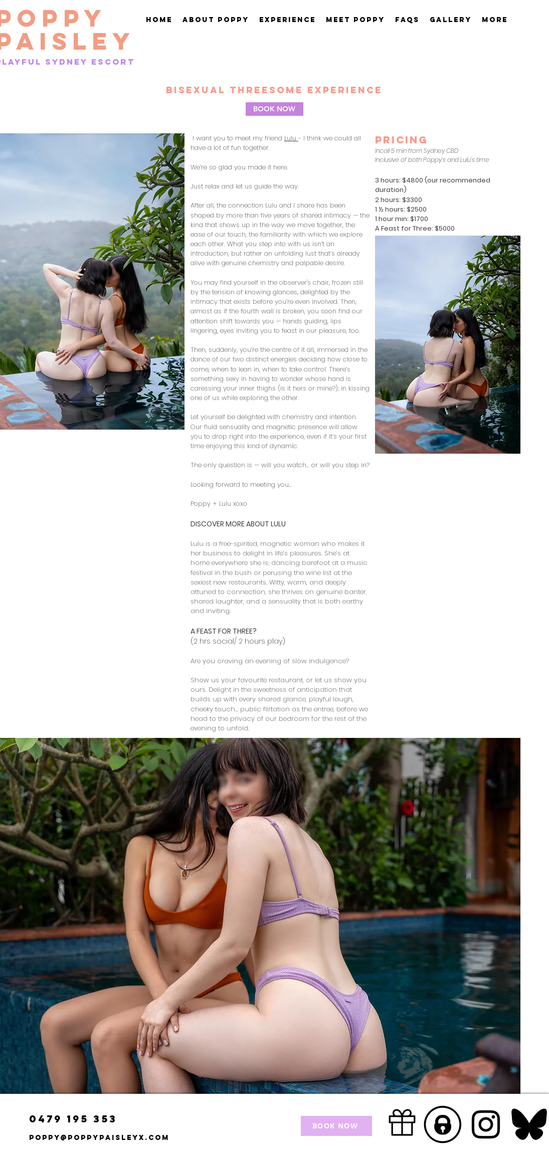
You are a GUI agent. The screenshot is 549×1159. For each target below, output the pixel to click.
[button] (287, 20)
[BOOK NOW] (274, 109)
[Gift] (402, 1122)
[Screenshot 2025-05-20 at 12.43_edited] (529, 1124)
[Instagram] (486, 1124)
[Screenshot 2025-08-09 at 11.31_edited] (443, 1124)
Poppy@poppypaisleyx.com (99, 1137)
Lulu (291, 138)
